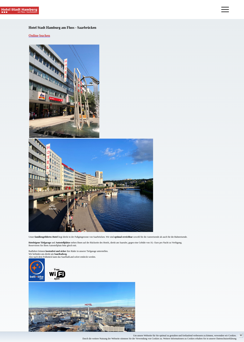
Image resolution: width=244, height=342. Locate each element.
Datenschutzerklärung (226, 338)
